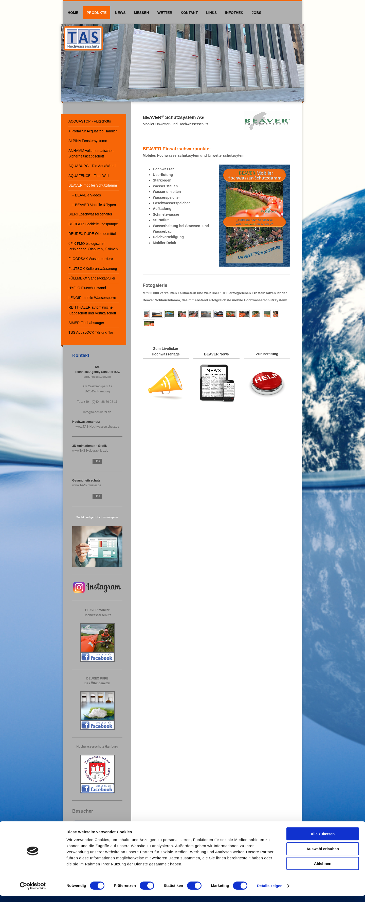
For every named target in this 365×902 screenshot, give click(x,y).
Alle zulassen (323, 840)
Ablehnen (322, 870)
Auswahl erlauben (322, 855)
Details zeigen (269, 892)
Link (97, 461)
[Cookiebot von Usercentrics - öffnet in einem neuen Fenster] (33, 892)
